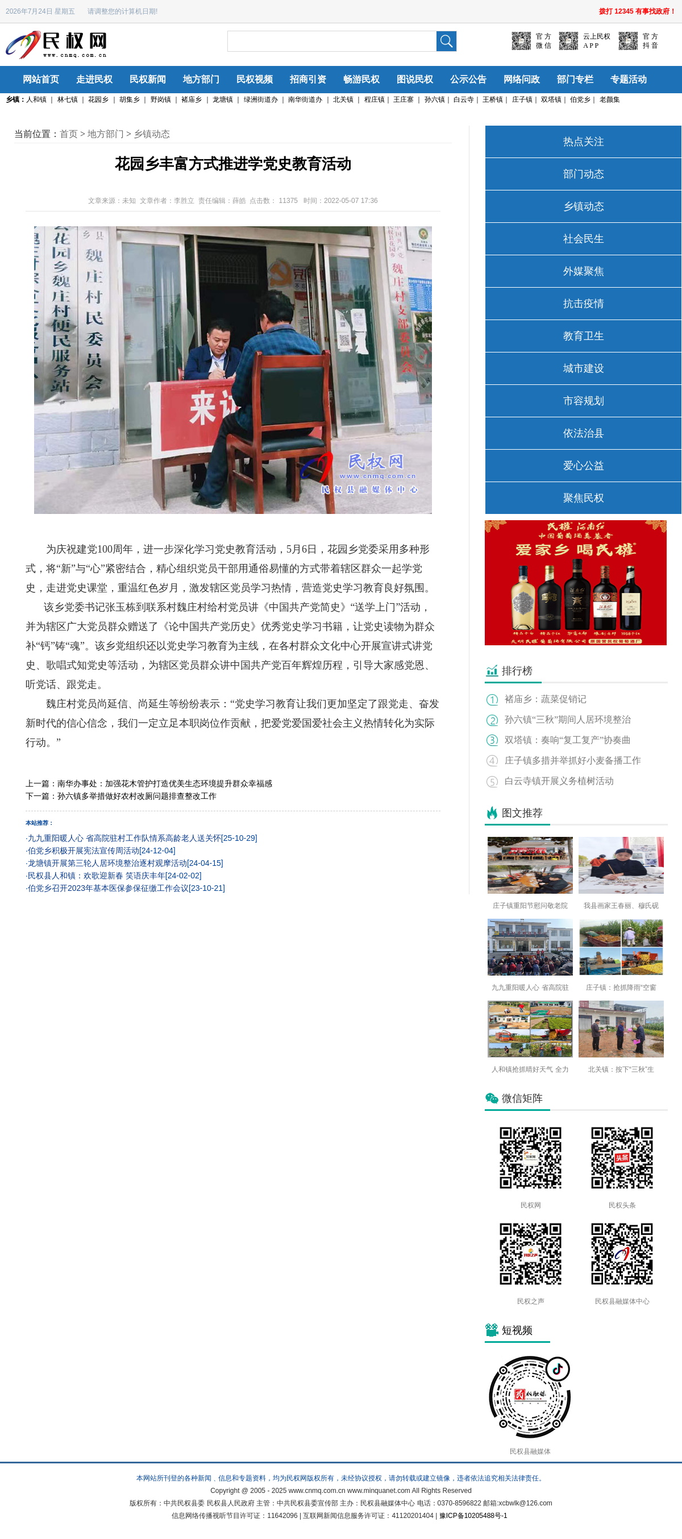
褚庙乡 (191, 99)
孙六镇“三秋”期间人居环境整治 (568, 719)
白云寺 (464, 99)
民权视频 (254, 79)
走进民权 (94, 79)
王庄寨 (403, 99)
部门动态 (583, 174)
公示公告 (468, 79)
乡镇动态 (152, 134)
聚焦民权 (583, 498)
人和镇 (36, 99)
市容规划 (583, 400)
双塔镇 (551, 99)
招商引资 (308, 79)
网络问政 (522, 79)
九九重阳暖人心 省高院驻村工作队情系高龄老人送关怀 (124, 838)
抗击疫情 (583, 303)
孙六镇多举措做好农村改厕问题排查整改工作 (137, 795)
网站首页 (41, 79)
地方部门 (201, 79)
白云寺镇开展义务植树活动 (559, 781)
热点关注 (583, 141)
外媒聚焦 (583, 271)
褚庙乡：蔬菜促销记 (546, 699)
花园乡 (98, 99)
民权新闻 (148, 79)
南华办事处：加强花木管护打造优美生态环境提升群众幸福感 (164, 783)
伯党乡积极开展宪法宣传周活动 (83, 850)
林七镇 (67, 99)
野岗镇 (161, 99)
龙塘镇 (223, 99)
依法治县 (583, 433)
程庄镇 (374, 99)
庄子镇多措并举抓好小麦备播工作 (573, 760)
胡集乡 (129, 99)
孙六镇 (435, 99)
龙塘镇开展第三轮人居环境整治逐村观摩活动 (107, 863)
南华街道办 (305, 99)
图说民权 (415, 79)
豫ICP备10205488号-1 (473, 1516)
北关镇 (343, 99)
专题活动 (628, 79)
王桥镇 (493, 99)
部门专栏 (575, 79)
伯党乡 (580, 99)
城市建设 (583, 368)
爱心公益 (583, 465)
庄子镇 (522, 99)
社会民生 (583, 238)
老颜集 (610, 99)
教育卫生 (583, 336)
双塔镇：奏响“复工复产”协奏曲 (568, 740)
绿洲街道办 (261, 99)
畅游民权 (361, 79)
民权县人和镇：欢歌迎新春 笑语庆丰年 (96, 875)
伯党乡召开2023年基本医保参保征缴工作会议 (108, 888)
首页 (69, 134)
